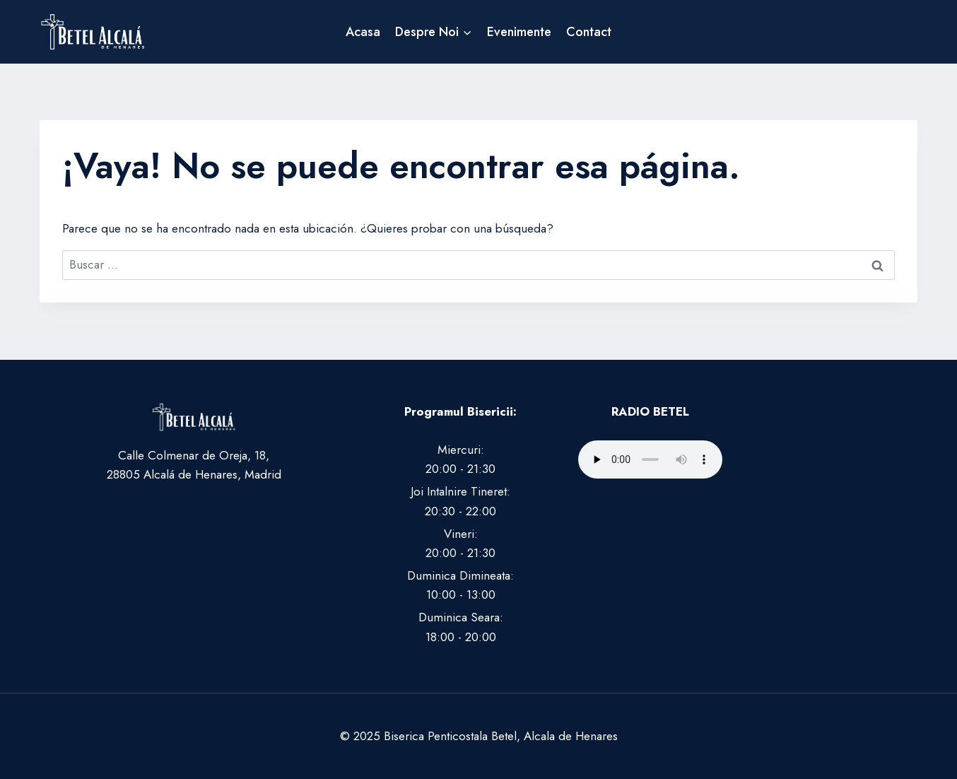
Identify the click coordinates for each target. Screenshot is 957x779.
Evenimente (519, 32)
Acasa (363, 32)
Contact (588, 32)
